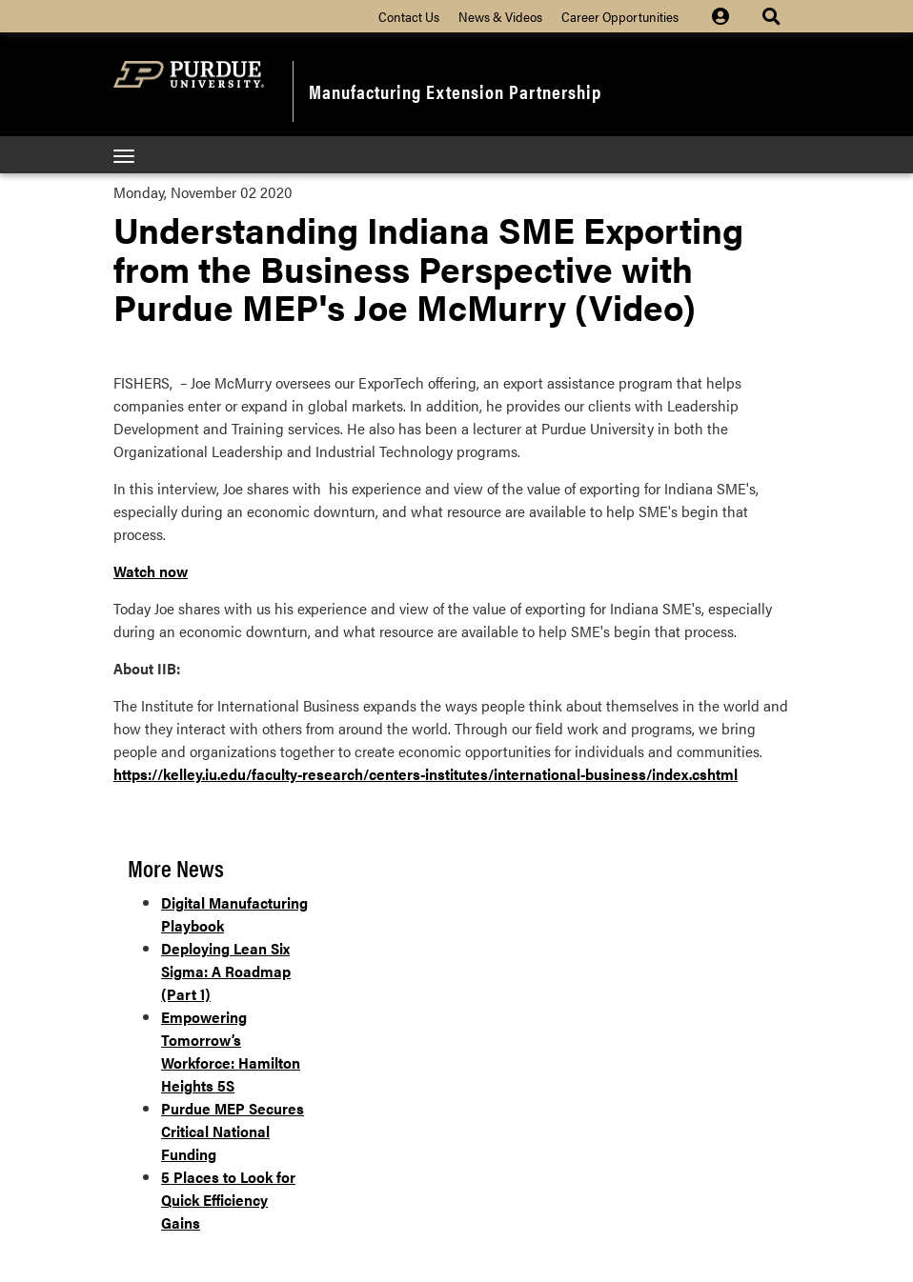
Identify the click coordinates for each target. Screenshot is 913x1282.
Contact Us (408, 16)
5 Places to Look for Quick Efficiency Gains (228, 1199)
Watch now (150, 571)
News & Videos (500, 16)
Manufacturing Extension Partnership (455, 91)
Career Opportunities (620, 16)
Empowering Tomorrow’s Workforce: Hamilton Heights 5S (230, 1051)
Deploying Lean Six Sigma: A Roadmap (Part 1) (226, 971)
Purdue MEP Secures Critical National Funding (232, 1131)
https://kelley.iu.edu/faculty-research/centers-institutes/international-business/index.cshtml (425, 774)
